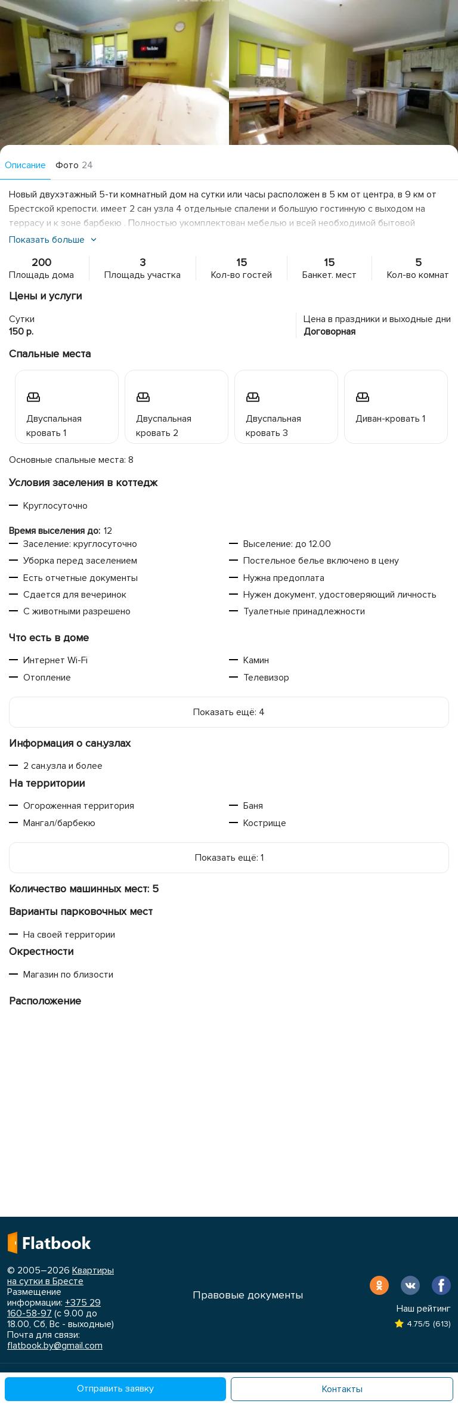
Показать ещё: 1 (229, 858)
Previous (18, 77)
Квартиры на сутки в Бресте (60, 1275)
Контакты (342, 1389)
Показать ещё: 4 (229, 712)
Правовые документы (248, 1294)
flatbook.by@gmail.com (55, 1346)
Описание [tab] (25, 165)
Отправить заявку (115, 1389)
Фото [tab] (74, 165)
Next (440, 77)
